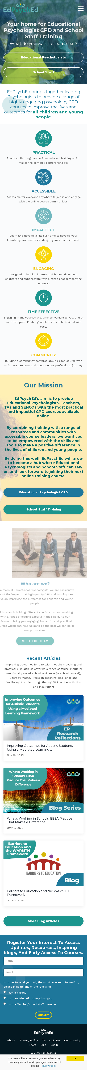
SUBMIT (43, 1015)
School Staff (43, 72)
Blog (43, 1044)
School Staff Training (43, 509)
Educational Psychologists (43, 57)
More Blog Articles (43, 921)
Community (72, 1040)
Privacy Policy (29, 1040)
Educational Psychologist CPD (43, 492)
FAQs (32, 1044)
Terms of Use (51, 1040)
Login (54, 1044)
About (11, 1040)
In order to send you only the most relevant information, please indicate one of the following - (41, 984)
